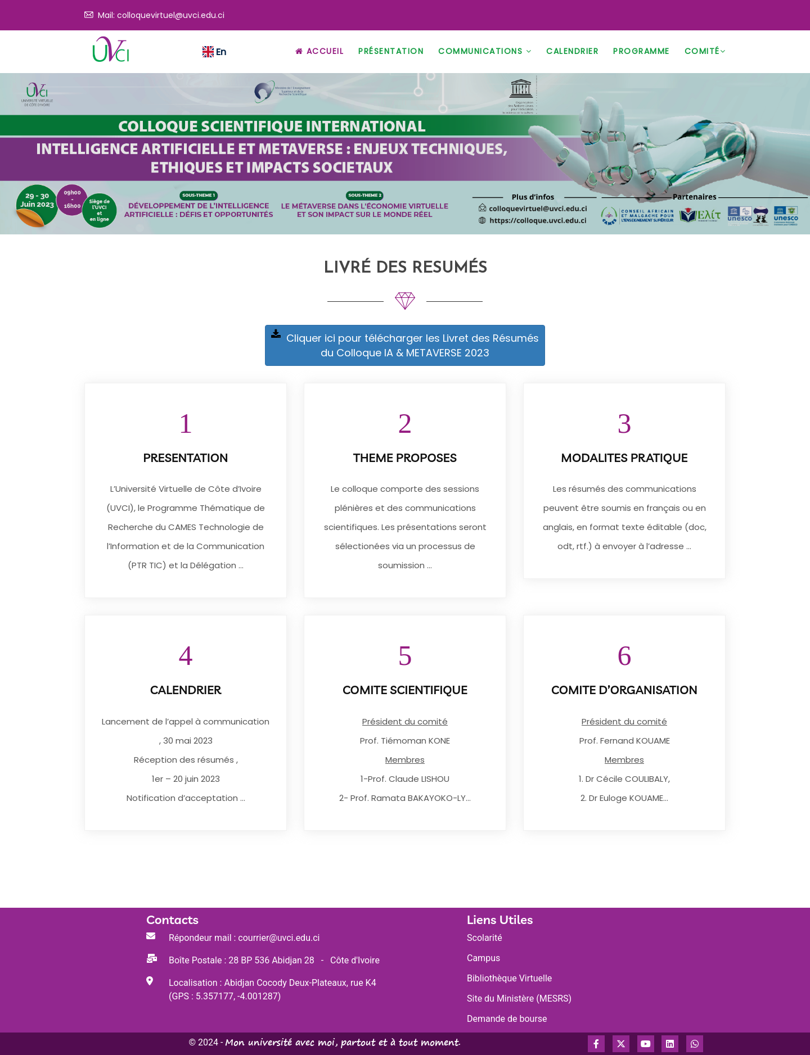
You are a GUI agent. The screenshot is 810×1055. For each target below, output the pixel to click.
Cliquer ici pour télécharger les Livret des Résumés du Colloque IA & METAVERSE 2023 (405, 345)
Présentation (391, 51)
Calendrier (572, 51)
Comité (705, 51)
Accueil (319, 51)
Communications (485, 51)
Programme (641, 51)
